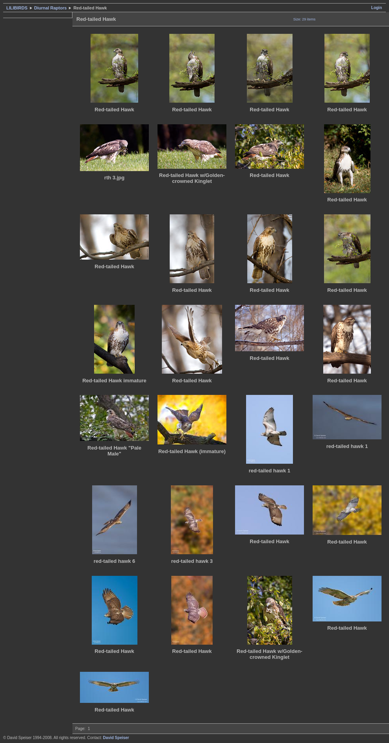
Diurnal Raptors (50, 8)
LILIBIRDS (17, 8)
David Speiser (116, 738)
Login (376, 8)
